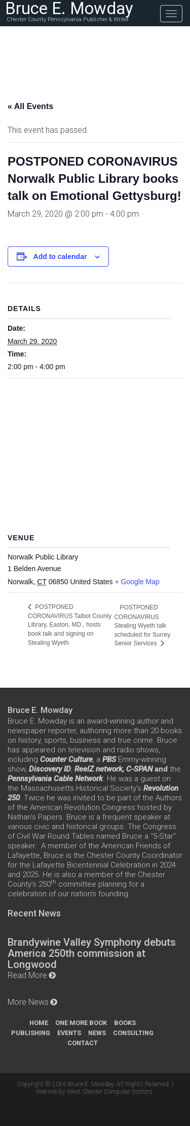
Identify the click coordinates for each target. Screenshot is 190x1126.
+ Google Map (137, 582)
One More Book (81, 1023)
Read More (27, 975)
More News (28, 1002)
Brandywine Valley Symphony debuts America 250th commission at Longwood (92, 953)
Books (125, 1023)
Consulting (133, 1033)
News (97, 1033)
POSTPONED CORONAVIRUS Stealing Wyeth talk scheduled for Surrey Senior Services (142, 625)
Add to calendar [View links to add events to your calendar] (60, 256)
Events (69, 1033)
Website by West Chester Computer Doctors (94, 1091)
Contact (82, 1043)
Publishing (30, 1033)
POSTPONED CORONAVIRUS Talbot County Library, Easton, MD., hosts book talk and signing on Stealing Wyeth (69, 624)
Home (38, 1023)
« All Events (30, 106)
